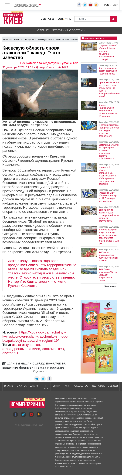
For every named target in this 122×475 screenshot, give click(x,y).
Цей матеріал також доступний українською (49, 63)
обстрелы (10, 353)
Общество (81, 385)
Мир (67, 385)
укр (115, 5)
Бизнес (22, 385)
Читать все (110, 286)
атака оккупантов (26, 345)
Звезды (113, 385)
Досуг (34, 385)
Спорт (57, 385)
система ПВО (53, 349)
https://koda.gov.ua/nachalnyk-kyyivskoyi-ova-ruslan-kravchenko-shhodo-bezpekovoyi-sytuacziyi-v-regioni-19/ (35, 336)
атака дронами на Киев (21, 349)
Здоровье (98, 385)
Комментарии (24, 425)
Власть (9, 385)
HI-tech (45, 387)
